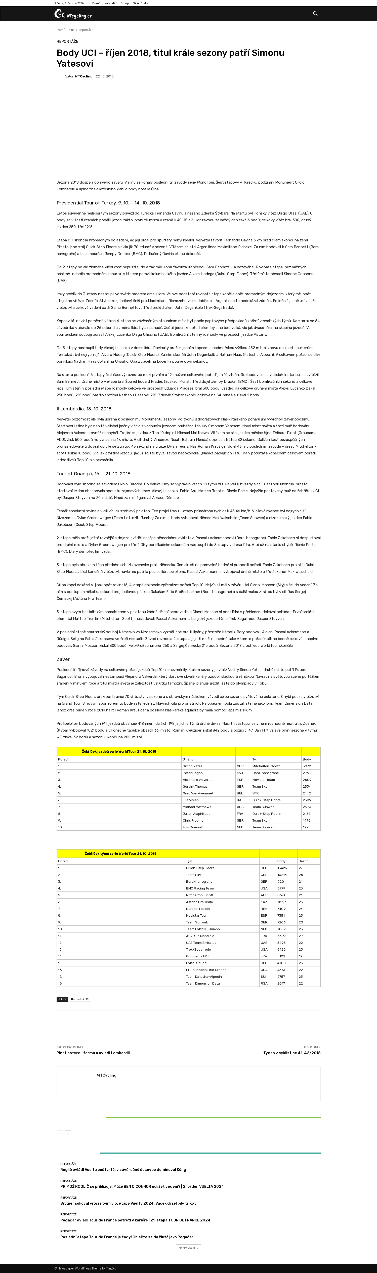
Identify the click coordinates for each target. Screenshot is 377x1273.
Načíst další (188, 1248)
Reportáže (85, 30)
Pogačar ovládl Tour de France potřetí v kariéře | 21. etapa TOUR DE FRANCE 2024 (135, 1220)
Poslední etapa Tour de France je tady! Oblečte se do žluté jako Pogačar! (127, 1237)
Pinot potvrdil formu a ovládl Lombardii (93, 1053)
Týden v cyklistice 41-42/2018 (292, 1053)
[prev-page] (60, 1133)
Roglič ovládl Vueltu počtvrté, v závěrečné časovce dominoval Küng (123, 1169)
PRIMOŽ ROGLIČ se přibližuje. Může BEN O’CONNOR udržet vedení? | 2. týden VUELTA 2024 (142, 1186)
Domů (61, 30)
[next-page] (68, 1133)
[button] (315, 13)
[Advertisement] (189, 138)
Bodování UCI (80, 999)
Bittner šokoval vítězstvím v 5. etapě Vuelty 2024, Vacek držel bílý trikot (100, 1117)
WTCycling (84, 76)
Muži (72, 30)
